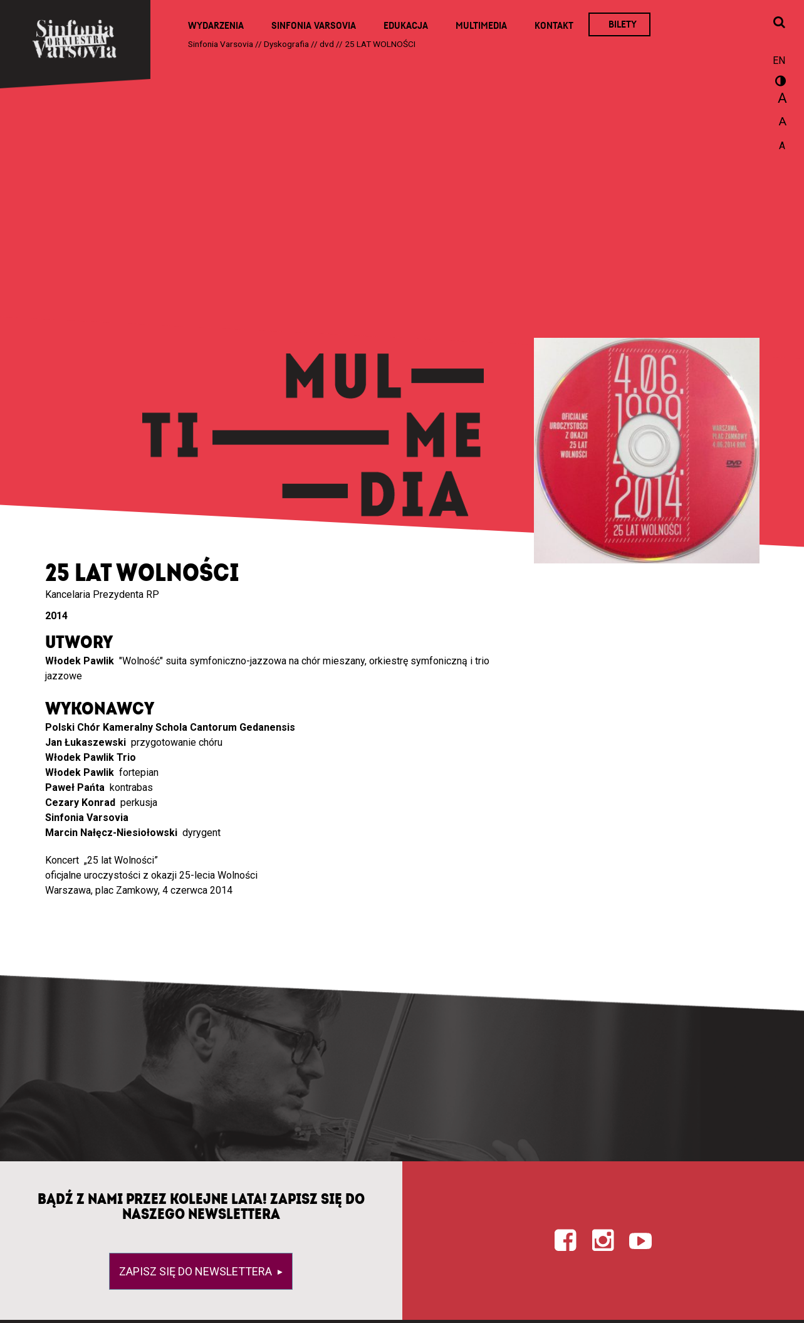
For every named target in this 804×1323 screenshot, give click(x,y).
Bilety (622, 24)
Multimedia (481, 26)
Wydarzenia (216, 26)
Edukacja (406, 26)
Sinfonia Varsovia (313, 26)
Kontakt (554, 26)
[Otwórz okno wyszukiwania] (778, 23)
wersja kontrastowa (779, 83)
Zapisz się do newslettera (196, 1271)
